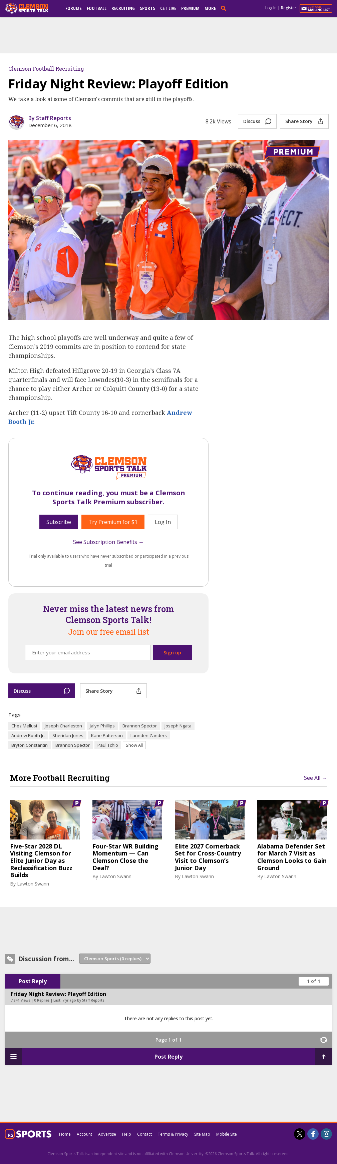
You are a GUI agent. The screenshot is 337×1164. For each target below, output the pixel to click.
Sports (147, 8)
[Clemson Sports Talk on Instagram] (326, 1134)
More (210, 8)
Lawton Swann (33, 884)
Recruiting (123, 8)
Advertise (107, 1134)
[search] (225, 8)
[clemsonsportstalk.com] (31, 8)
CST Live (168, 8)
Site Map (202, 1134)
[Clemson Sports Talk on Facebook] (313, 1134)
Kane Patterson (107, 735)
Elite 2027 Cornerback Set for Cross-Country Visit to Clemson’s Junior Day (208, 857)
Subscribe (58, 522)
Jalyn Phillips (102, 726)
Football (96, 8)
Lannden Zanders (148, 735)
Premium (190, 8)
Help (126, 1134)
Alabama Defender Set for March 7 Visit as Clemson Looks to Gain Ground (292, 857)
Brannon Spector (139, 726)
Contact (144, 1134)
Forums (73, 8)
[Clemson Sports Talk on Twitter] (299, 1134)
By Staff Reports (49, 118)
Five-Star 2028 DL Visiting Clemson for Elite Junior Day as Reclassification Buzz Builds (41, 861)
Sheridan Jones (67, 735)
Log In (271, 8)
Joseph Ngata (178, 726)
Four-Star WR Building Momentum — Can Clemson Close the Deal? (125, 857)
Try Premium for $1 (112, 522)
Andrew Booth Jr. (28, 735)
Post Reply (33, 981)
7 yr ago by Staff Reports (83, 1000)
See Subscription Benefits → (108, 542)
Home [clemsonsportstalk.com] (65, 1134)
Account (84, 1134)
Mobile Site (226, 1134)
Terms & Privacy (173, 1134)
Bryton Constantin (29, 745)
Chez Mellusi (24, 726)
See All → (315, 777)
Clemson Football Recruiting (46, 68)
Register (288, 8)
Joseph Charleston (63, 726)
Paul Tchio (107, 745)
